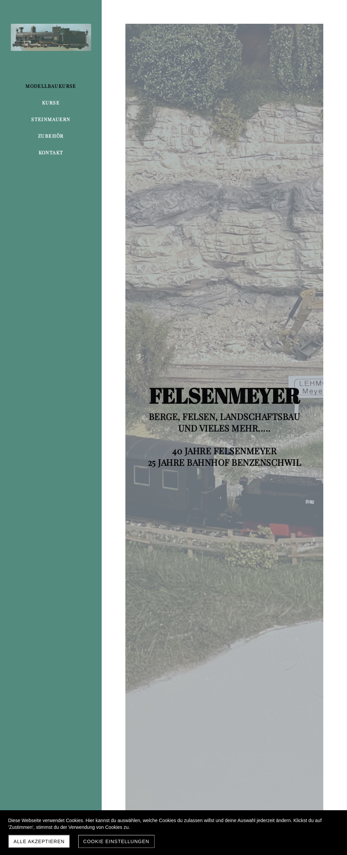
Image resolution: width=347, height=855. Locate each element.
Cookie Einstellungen (116, 841)
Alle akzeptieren (39, 841)
